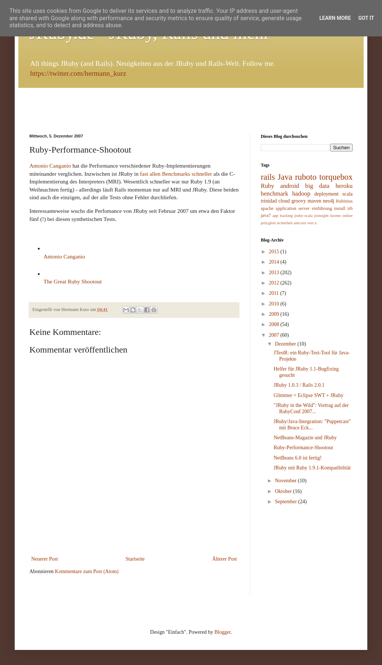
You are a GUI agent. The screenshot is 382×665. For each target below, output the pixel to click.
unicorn (300, 223)
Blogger (223, 632)
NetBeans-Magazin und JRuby (305, 437)
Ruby (267, 185)
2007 (275, 335)
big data (317, 185)
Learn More (335, 18)
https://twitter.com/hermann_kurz (78, 73)
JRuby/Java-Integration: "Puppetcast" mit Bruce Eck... (312, 424)
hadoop (301, 193)
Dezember (286, 344)
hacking (286, 215)
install (340, 208)
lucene (335, 215)
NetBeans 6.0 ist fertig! (298, 458)
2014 (275, 262)
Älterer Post (224, 559)
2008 (275, 324)
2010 (275, 304)
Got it (366, 18)
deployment (326, 194)
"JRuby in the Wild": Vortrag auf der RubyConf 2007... (311, 408)
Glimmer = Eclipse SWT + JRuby (308, 395)
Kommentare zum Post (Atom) (87, 571)
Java (285, 177)
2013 (275, 272)
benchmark (274, 193)
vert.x (312, 223)
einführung (322, 208)
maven (314, 201)
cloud (284, 201)
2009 (275, 314)
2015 (275, 251)
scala (347, 194)
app (275, 215)
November (286, 480)
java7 (266, 215)
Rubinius (344, 201)
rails (268, 177)
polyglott (268, 223)
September (286, 501)
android (289, 185)
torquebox (336, 177)
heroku (344, 185)
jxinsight (321, 215)
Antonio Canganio (50, 165)
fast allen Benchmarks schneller (176, 174)
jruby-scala (304, 215)
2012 (275, 283)
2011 (274, 293)
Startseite (135, 559)
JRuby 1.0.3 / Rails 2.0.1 (299, 385)
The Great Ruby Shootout (73, 281)
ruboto (305, 177)
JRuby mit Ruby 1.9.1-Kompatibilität (312, 468)
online (347, 215)
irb (350, 208)
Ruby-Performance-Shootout (303, 447)
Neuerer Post (44, 559)
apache (267, 208)
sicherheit (285, 223)
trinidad (269, 201)
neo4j (328, 201)
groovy (298, 201)
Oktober (284, 491)
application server (293, 208)
